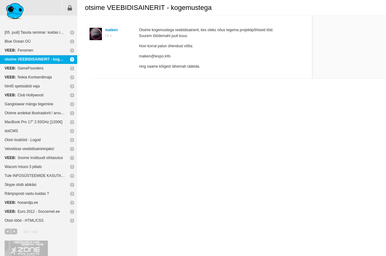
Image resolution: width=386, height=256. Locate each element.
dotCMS (11, 131)
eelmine (8, 231)
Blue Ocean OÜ (18, 41)
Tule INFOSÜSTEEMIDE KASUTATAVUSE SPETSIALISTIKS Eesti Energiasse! (41, 176)
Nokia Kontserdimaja (28, 77)
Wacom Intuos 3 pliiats (23, 167)
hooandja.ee (21, 202)
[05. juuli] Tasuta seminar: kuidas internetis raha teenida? (41, 32)
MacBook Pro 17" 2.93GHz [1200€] (33, 122)
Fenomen (19, 50)
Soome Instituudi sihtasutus (34, 158)
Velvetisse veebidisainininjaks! (29, 149)
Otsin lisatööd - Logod (23, 140)
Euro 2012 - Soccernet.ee (32, 211)
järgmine (14, 231)
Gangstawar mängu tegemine (29, 104)
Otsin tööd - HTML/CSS (24, 220)
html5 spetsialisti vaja (22, 86)
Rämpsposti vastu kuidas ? (27, 193)
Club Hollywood (24, 95)
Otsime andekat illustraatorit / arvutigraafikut (41, 113)
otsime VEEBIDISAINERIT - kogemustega (41, 59)
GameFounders (24, 68)
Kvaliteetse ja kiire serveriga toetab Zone (26, 248)
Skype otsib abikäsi (20, 185)
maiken (111, 30)
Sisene (70, 7)
